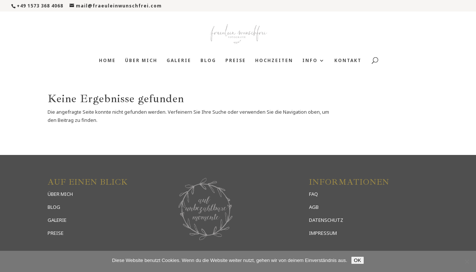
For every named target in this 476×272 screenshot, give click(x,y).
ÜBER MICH (60, 194)
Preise (235, 61)
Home (107, 61)
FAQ (313, 194)
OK (357, 260)
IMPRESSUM (323, 233)
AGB (314, 207)
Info (310, 61)
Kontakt (347, 61)
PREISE (56, 233)
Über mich (141, 61)
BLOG (54, 207)
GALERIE (57, 220)
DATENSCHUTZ (326, 220)
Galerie (179, 61)
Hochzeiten (274, 61)
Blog (208, 61)
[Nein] (466, 261)
